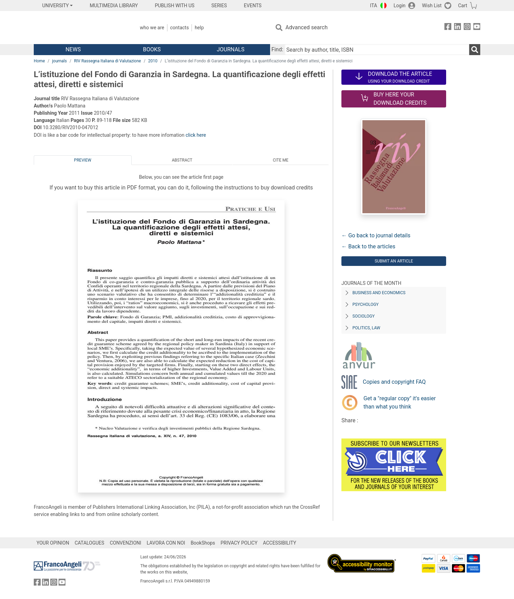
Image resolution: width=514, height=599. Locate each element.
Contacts (179, 27)
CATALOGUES (89, 543)
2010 (152, 61)
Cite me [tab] (280, 160)
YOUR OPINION (53, 543)
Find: (277, 49)
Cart (462, 5)
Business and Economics (378, 292)
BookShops (203, 543)
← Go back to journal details (375, 235)
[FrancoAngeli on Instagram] (467, 27)
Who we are (152, 27)
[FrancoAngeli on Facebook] (447, 27)
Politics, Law (366, 328)
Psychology (365, 304)
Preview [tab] (82, 160)
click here (196, 135)
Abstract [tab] (182, 160)
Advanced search (307, 27)
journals (59, 61)
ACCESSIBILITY (279, 543)
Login (400, 5)
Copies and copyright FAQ (394, 382)
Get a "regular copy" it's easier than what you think (399, 402)
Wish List (432, 5)
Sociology (363, 316)
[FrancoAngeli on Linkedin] (457, 27)
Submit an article (393, 261)
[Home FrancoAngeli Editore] (79, 27)
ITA (373, 5)
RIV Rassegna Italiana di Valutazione (107, 61)
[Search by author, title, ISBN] (377, 49)
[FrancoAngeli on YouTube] (476, 27)
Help (199, 27)
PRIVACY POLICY (238, 543)
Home (39, 61)
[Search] (474, 49)
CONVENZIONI (125, 543)
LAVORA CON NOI (166, 543)
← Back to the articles (368, 246)
